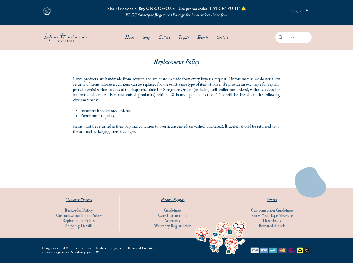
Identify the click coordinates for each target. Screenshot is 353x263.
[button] (46, 11)
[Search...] (293, 37)
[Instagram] (344, 136)
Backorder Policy (79, 210)
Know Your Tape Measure (272, 215)
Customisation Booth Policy (79, 215)
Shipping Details (79, 226)
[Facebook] (344, 126)
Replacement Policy (79, 220)
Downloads (272, 220)
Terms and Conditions (141, 248)
